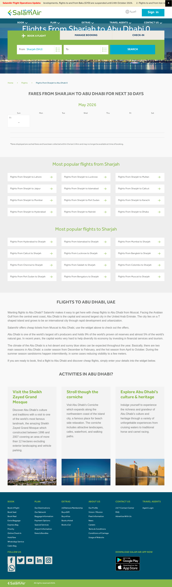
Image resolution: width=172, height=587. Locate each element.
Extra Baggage (14, 521)
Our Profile (93, 508)
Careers (92, 525)
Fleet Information (96, 517)
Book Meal (12, 517)
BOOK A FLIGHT (34, 36)
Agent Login (148, 508)
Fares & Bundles (41, 534)
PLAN (53, 23)
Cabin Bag (12, 546)
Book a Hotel (67, 521)
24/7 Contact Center (125, 508)
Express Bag (13, 525)
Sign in (153, 12)
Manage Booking (86, 35)
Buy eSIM (65, 512)
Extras (86, 23)
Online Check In (14, 534)
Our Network (40, 512)
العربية (130, 12)
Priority (11, 529)
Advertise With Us (124, 517)
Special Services (42, 525)
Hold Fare (12, 538)
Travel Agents (119, 23)
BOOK (20, 23)
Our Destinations (42, 508)
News (91, 521)
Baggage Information (44, 517)
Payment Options (42, 521)
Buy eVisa (66, 517)
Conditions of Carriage (99, 534)
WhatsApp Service (16, 542)
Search (132, 49)
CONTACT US (151, 23)
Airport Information (43, 529)
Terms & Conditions (97, 529)
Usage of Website (96, 538)
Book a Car (66, 525)
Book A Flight (13, 508)
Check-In (138, 35)
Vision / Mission (96, 512)
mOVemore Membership (72, 508)
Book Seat (12, 512)
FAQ (117, 512)
